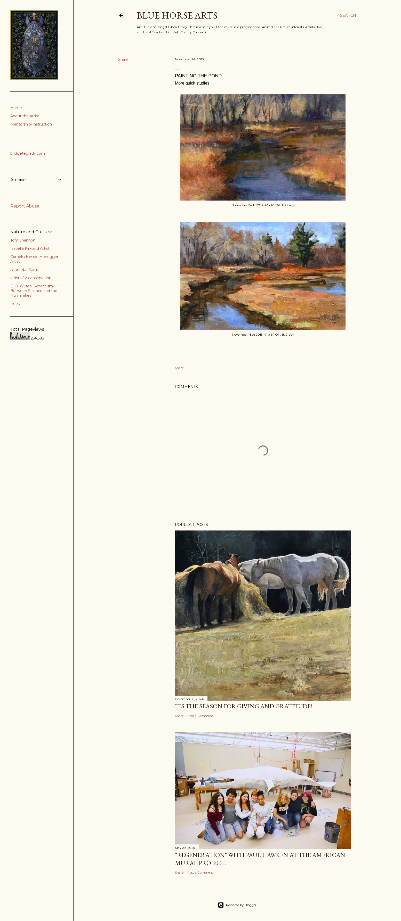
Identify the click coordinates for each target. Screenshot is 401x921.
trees (15, 303)
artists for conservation (30, 278)
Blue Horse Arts (177, 15)
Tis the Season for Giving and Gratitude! (243, 706)
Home (16, 107)
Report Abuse (24, 206)
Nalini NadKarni (24, 269)
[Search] (348, 15)
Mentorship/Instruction (31, 124)
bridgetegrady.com (27, 153)
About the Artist (24, 116)
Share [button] (123, 59)
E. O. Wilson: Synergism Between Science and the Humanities (33, 291)
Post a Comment (200, 716)
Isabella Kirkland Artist (30, 248)
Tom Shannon (22, 240)
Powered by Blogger (237, 905)
